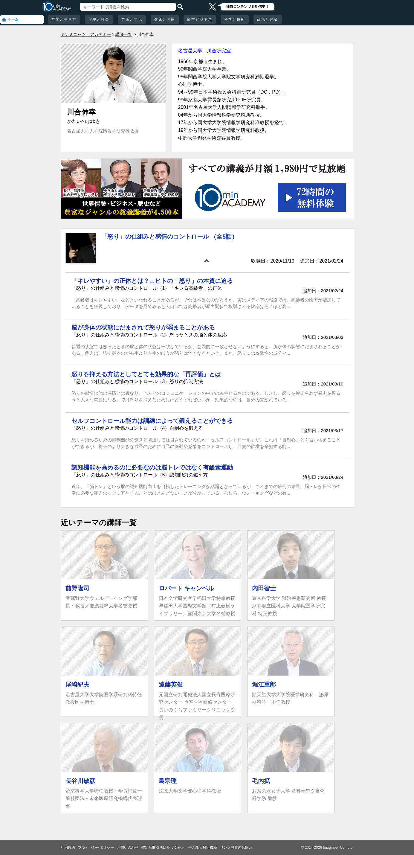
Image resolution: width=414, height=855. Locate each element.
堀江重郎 (264, 684)
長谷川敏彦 (80, 781)
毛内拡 (261, 781)
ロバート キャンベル (186, 588)
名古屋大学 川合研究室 (204, 50)
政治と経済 (267, 19)
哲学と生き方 (64, 19)
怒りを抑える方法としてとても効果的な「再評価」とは (146, 374)
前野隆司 (77, 588)
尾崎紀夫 (77, 684)
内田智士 (264, 588)
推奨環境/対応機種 (202, 847)
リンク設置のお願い (236, 847)
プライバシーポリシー (96, 847)
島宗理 (168, 781)
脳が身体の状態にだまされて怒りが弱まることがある (143, 327)
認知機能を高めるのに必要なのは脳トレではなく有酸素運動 (152, 467)
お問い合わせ (127, 847)
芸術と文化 (131, 19)
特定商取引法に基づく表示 (162, 847)
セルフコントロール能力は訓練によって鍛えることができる (152, 420)
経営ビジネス (199, 19)
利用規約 (68, 847)
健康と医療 (164, 19)
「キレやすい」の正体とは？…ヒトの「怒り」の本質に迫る (152, 281)
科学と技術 (234, 19)
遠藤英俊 (171, 684)
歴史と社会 (98, 19)
